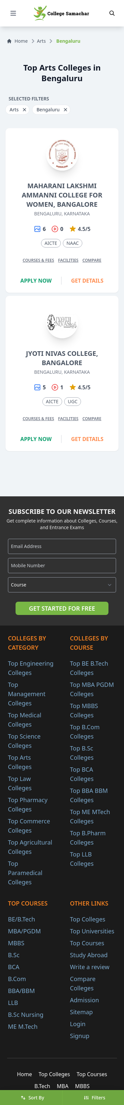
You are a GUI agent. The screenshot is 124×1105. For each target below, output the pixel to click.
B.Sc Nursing (25, 1015)
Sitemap (81, 1012)
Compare (91, 260)
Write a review (89, 967)
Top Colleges (87, 919)
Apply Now (36, 280)
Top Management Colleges (26, 694)
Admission (84, 1000)
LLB (13, 1003)
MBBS (16, 943)
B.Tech (42, 1086)
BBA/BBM (21, 991)
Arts (41, 41)
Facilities (68, 260)
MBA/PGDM (24, 931)
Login (78, 1024)
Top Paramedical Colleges (25, 872)
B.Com (17, 979)
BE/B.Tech (21, 919)
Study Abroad (89, 955)
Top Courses (87, 943)
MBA (62, 1086)
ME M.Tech (23, 1026)
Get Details (87, 280)
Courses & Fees (38, 260)
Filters (94, 1097)
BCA (14, 967)
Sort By (32, 1097)
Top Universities (92, 931)
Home (17, 41)
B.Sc (14, 955)
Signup (80, 1036)
